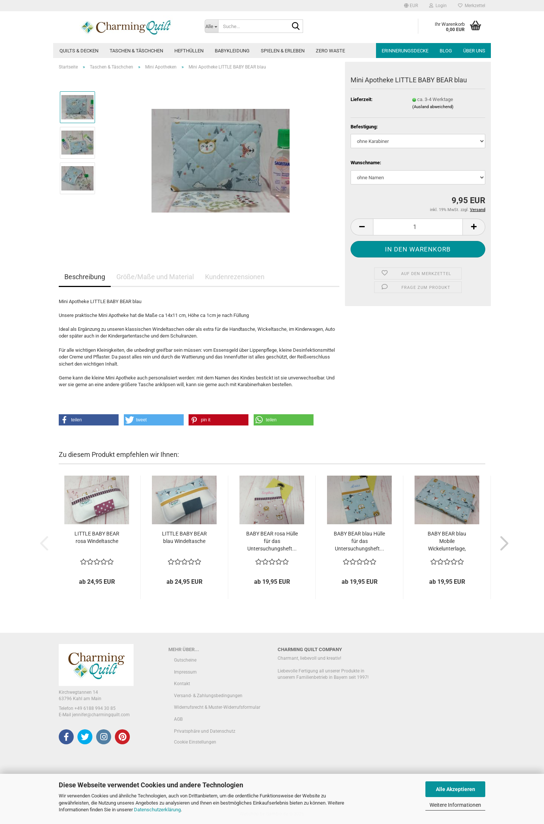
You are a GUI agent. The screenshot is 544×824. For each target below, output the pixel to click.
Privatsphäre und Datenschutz (204, 731)
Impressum (185, 672)
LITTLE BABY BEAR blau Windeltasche (184, 537)
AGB (178, 719)
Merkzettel (471, 5)
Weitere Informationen (455, 805)
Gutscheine (185, 660)
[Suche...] (211, 26)
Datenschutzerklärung (157, 809)
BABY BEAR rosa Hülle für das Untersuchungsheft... (272, 541)
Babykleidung (232, 51)
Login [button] (438, 5)
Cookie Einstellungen (195, 742)
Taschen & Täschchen (136, 51)
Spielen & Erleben (283, 51)
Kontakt (182, 683)
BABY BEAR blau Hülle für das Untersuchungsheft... (359, 541)
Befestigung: (364, 126)
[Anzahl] (418, 227)
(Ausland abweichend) (432, 106)
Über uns (474, 51)
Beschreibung (84, 277)
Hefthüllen (189, 51)
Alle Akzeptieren (455, 789)
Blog (446, 51)
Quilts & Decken (78, 51)
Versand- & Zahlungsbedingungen (208, 695)
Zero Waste (330, 51)
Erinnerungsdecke (405, 51)
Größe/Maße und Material (155, 277)
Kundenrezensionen (235, 277)
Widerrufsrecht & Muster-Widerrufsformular (217, 707)
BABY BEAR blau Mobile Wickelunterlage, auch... (447, 541)
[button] (411, 5)
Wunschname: (366, 162)
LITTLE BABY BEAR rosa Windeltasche (96, 537)
